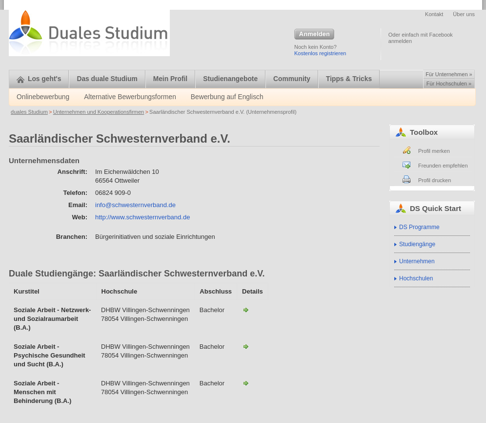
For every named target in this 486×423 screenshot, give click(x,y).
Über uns (464, 14)
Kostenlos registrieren (320, 53)
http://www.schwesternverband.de (142, 217)
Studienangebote (230, 79)
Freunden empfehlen (443, 166)
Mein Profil (170, 79)
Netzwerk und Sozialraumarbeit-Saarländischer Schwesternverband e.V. (246, 310)
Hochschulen (416, 278)
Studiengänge (417, 244)
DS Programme (419, 227)
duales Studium (29, 112)
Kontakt (434, 14)
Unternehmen (417, 261)
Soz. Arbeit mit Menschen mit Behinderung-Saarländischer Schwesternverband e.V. (246, 383)
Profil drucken (434, 180)
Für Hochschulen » (448, 83)
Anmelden (314, 35)
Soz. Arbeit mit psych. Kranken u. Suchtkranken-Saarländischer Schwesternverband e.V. (246, 346)
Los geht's (39, 79)
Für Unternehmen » (448, 74)
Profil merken (434, 151)
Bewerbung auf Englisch (227, 97)
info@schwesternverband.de (135, 205)
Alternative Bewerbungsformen (130, 97)
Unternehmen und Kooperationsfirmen (98, 112)
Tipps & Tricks (349, 79)
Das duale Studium (107, 79)
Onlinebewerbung (43, 97)
